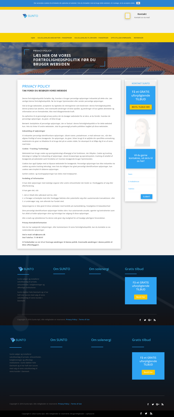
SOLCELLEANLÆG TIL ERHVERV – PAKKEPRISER (91, 38)
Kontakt (142, 14)
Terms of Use (84, 319)
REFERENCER (138, 38)
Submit (146, 196)
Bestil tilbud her (141, 107)
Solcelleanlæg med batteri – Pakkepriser (55, 38)
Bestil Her (140, 297)
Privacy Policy (42, 50)
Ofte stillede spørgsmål (121, 38)
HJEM (33, 38)
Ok (138, 3)
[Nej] (171, 3)
